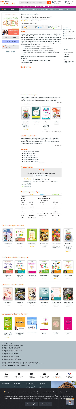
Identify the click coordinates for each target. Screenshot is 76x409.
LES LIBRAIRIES (17, 383)
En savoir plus (58, 102)
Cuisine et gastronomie (13, 365)
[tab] (27, 27)
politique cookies (40, 392)
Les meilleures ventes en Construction (11, 348)
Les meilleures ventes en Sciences (10, 351)
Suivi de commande (30, 384)
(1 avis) (31, 20)
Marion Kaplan (24, 19)
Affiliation (41, 384)
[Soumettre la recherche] (49, 2)
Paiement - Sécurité (30, 387)
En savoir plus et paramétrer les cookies (38, 400)
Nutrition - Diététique (23, 362)
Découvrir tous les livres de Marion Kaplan (52, 131)
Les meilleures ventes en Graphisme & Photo (12, 345)
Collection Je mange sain (41, 19)
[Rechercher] (33, 2)
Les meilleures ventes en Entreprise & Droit (12, 350)
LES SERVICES (42, 383)
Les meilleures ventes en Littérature (10, 353)
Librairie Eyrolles (17, 384)
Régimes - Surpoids (33, 362)
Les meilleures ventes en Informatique (11, 347)
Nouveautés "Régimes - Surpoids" (13, 284)
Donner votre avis (38, 20)
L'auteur (66, 54)
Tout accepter (31, 404)
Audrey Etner (31, 19)
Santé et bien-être (12, 362)
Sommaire (66, 56)
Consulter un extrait (10, 37)
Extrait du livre (68, 52)
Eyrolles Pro (16, 386)
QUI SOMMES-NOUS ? (5, 383)
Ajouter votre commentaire (41, 175)
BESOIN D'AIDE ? (29, 383)
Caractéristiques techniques (69, 62)
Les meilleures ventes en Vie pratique (10, 356)
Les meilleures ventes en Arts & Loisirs (11, 355)
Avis (65, 59)
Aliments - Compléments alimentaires (37, 364)
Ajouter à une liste (10, 41)
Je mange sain (44, 200)
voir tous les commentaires (48, 173)
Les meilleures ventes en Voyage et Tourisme (12, 358)
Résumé (66, 49)
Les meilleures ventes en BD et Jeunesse (11, 359)
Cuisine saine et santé (25, 365)
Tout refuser (45, 404)
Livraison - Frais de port (31, 386)
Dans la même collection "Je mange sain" (15, 257)
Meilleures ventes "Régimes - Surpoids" (15, 314)
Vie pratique (4, 362)
